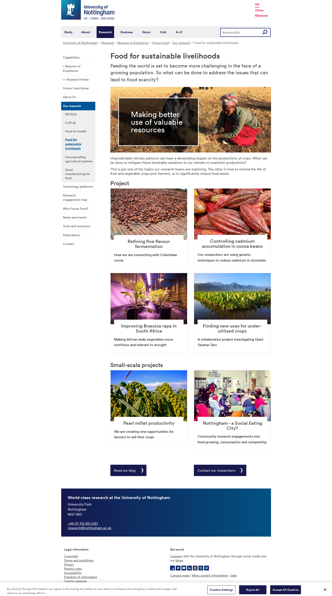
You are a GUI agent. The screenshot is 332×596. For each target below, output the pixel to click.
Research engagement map (75, 197)
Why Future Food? (75, 208)
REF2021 (71, 114)
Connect (176, 556)
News (146, 32)
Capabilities (71, 57)
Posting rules (73, 569)
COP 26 (70, 123)
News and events (75, 217)
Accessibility (73, 573)
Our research (181, 43)
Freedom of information (80, 577)
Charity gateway (75, 581)
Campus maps (179, 575)
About (85, 32)
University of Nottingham (80, 43)
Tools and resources (76, 226)
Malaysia (261, 15)
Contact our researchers (216, 470)
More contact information (210, 575)
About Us (69, 97)
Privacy (69, 564)
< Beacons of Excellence (71, 68)
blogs (179, 560)
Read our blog (125, 470)
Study (68, 32)
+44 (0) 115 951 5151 (83, 523)
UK (257, 4)
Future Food (160, 43)
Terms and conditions (79, 560)
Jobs (233, 575)
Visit (163, 32)
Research (105, 32)
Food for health (75, 131)
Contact (68, 244)
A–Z (179, 32)
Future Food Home (76, 88)
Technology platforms (78, 186)
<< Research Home (76, 79)
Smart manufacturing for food (77, 174)
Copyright (71, 556)
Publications (71, 235)
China (259, 10)
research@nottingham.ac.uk (89, 528)
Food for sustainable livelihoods (73, 144)
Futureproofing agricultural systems (79, 159)
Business (127, 32)
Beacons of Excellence (133, 43)
